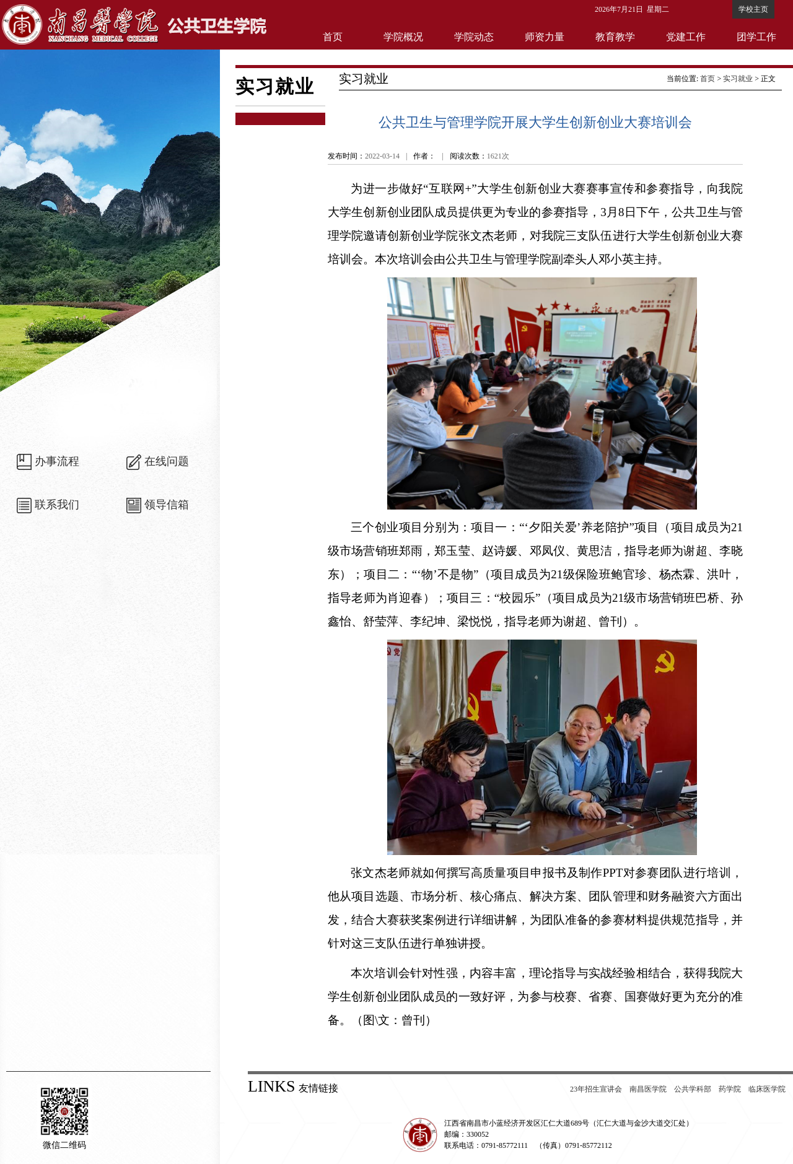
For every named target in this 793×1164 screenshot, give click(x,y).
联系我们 (57, 504)
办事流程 (57, 461)
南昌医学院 (648, 1089)
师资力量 (544, 37)
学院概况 (403, 37)
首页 (333, 37)
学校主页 (753, 9)
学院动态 (474, 37)
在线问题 (166, 461)
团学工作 (756, 37)
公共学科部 (692, 1089)
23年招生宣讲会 (596, 1089)
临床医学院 (767, 1089)
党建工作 (686, 37)
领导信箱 (166, 504)
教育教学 (615, 37)
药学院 (730, 1089)
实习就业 (738, 78)
